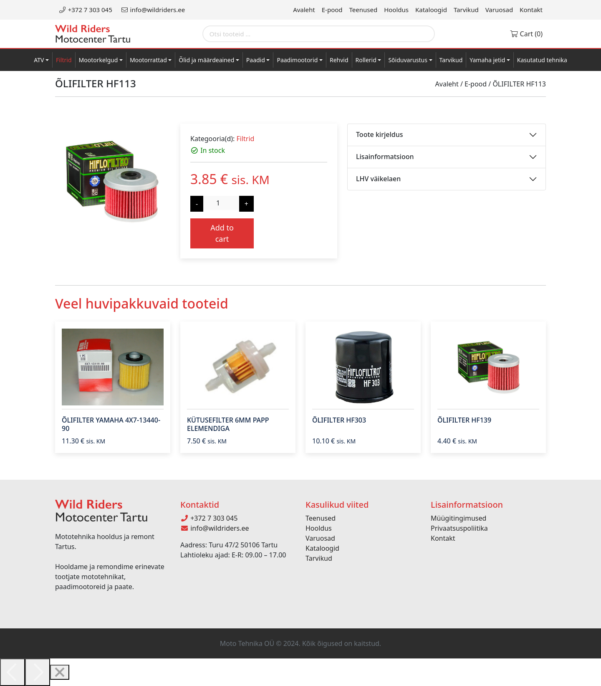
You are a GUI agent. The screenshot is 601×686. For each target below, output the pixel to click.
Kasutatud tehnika (542, 60)
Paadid (255, 60)
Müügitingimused (458, 518)
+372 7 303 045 (85, 9)
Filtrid (64, 60)
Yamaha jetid (487, 60)
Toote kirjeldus (379, 134)
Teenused (363, 9)
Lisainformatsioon (385, 156)
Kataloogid (431, 9)
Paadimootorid (297, 60)
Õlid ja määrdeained (206, 60)
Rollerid (366, 60)
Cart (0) (526, 33)
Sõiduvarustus (407, 60)
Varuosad (499, 9)
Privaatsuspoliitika (459, 528)
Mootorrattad (148, 60)
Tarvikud (466, 9)
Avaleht (304, 9)
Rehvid (339, 60)
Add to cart (222, 233)
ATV (39, 60)
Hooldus (396, 9)
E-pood (332, 9)
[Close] (59, 672)
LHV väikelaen (378, 178)
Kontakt (531, 9)
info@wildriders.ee (153, 9)
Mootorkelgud (98, 60)
